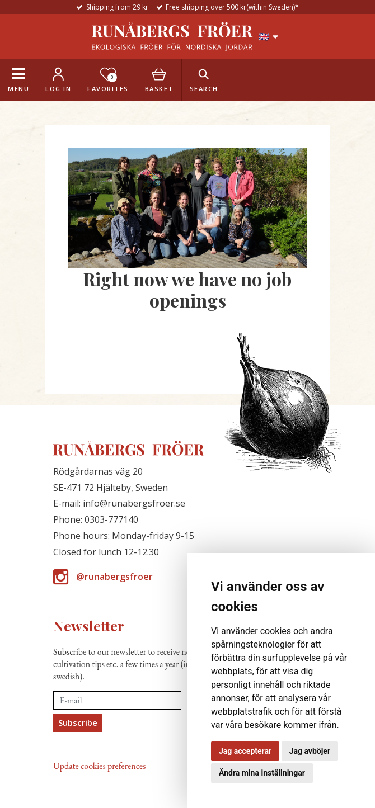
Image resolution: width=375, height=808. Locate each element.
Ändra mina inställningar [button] (262, 772)
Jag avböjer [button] (309, 750)
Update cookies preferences (99, 766)
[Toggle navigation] (18, 80)
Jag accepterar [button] (245, 750)
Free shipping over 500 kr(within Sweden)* (232, 7)
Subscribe (77, 722)
